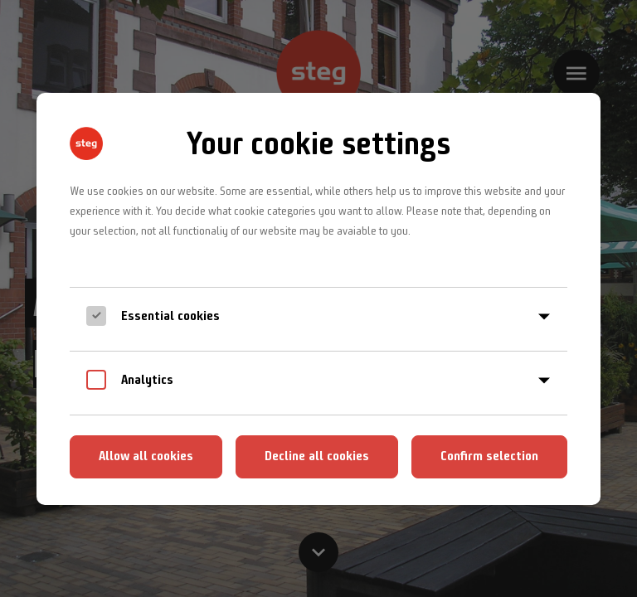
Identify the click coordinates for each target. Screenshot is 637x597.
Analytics (147, 379)
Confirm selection (489, 455)
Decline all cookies (317, 455)
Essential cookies (170, 315)
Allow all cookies (146, 455)
